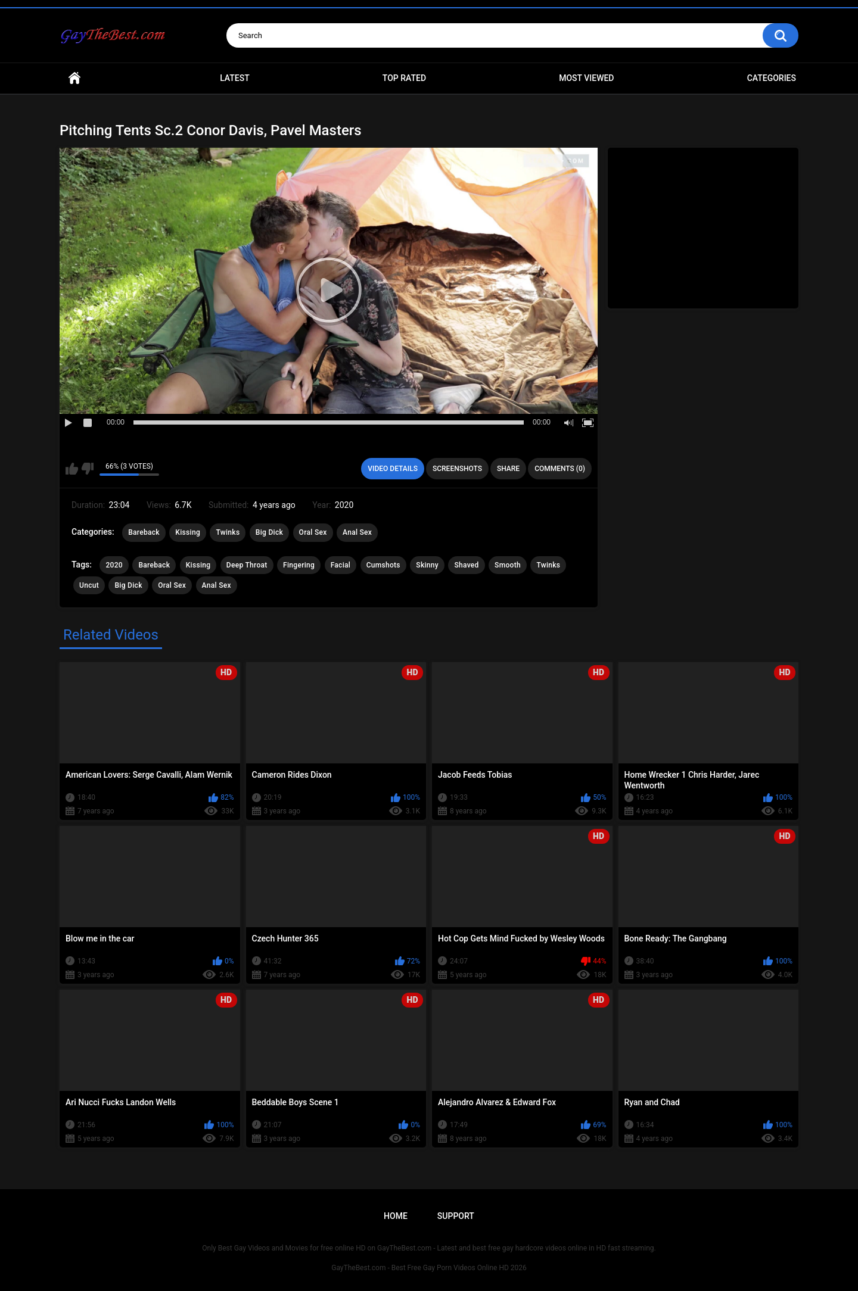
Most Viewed (586, 78)
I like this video (72, 469)
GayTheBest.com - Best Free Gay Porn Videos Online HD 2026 (429, 1268)
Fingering (299, 565)
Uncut (89, 585)
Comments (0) (559, 468)
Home (74, 78)
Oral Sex (313, 532)
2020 (113, 565)
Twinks (228, 532)
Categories (771, 78)
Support (455, 1216)
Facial (341, 565)
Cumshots (383, 565)
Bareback (144, 532)
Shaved (466, 565)
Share (508, 468)
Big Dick (269, 532)
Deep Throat (247, 565)
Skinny (427, 565)
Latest (235, 78)
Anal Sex (357, 532)
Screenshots (457, 468)
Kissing (187, 532)
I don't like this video (87, 469)
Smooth (508, 565)
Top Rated (404, 78)
